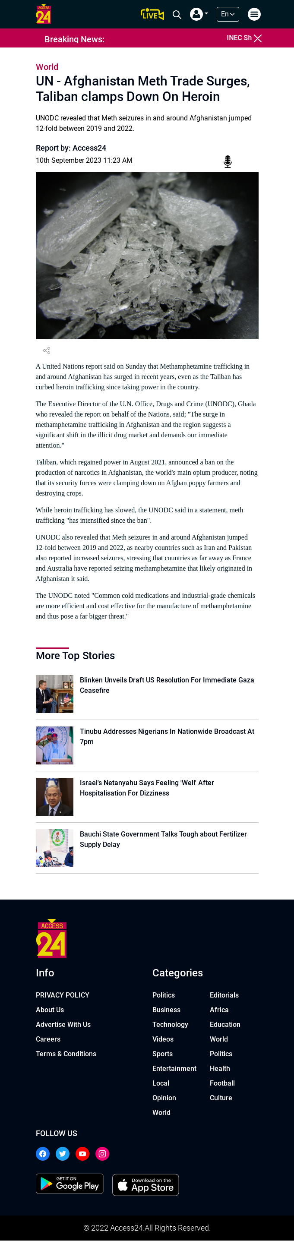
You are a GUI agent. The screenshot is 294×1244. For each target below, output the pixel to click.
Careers (48, 1043)
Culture (221, 1101)
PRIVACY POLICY (62, 999)
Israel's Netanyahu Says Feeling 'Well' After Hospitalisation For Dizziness (148, 789)
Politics (163, 999)
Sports (162, 1057)
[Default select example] (228, 14)
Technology (170, 1028)
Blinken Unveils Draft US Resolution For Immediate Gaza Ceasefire (168, 685)
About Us (50, 1013)
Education (225, 1028)
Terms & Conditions (66, 1057)
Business (166, 1013)
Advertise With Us (63, 1028)
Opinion (164, 1101)
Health (220, 1072)
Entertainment (174, 1072)
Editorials (224, 999)
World (161, 1116)
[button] (199, 14)
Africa (219, 1013)
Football (222, 1087)
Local (160, 1087)
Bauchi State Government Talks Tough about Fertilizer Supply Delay (164, 842)
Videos (163, 1043)
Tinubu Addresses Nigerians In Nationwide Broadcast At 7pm (168, 737)
